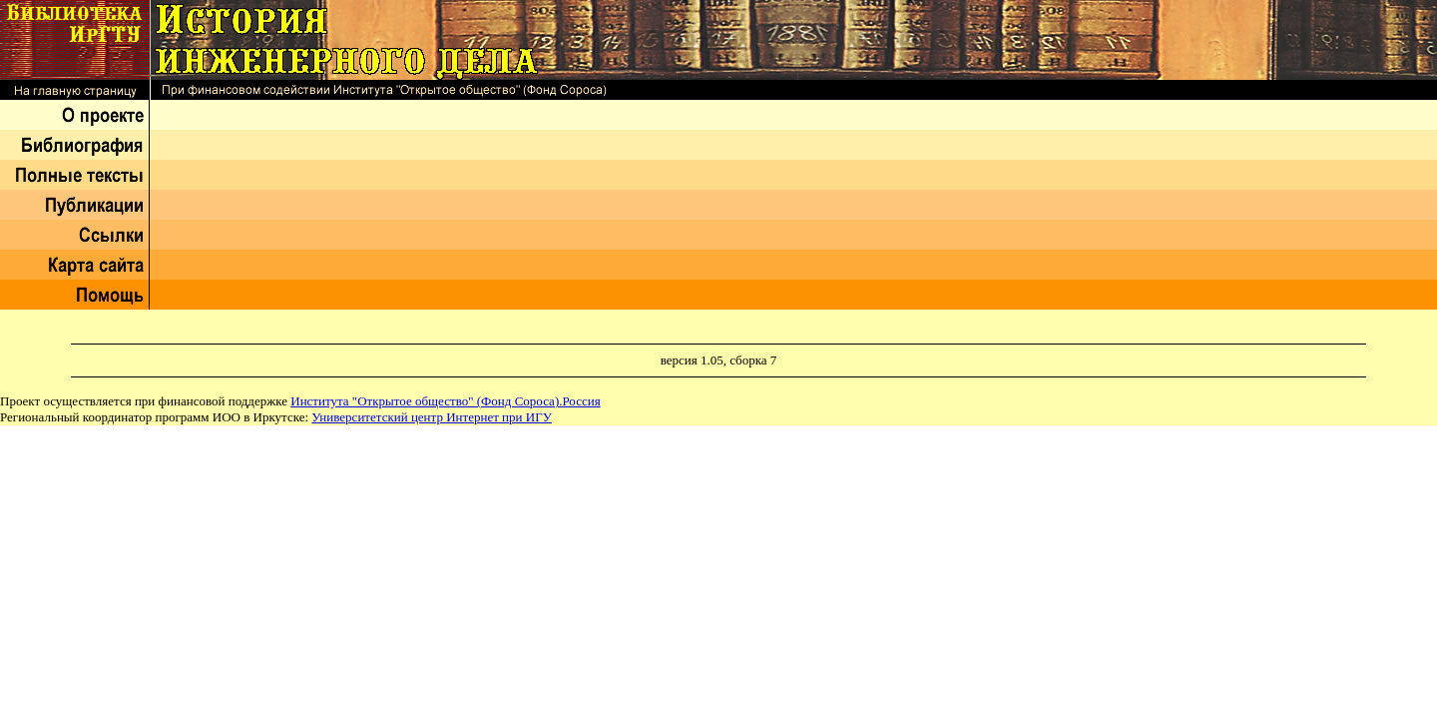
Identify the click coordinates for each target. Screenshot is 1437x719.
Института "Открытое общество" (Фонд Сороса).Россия (445, 400)
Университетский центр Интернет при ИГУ (431, 416)
